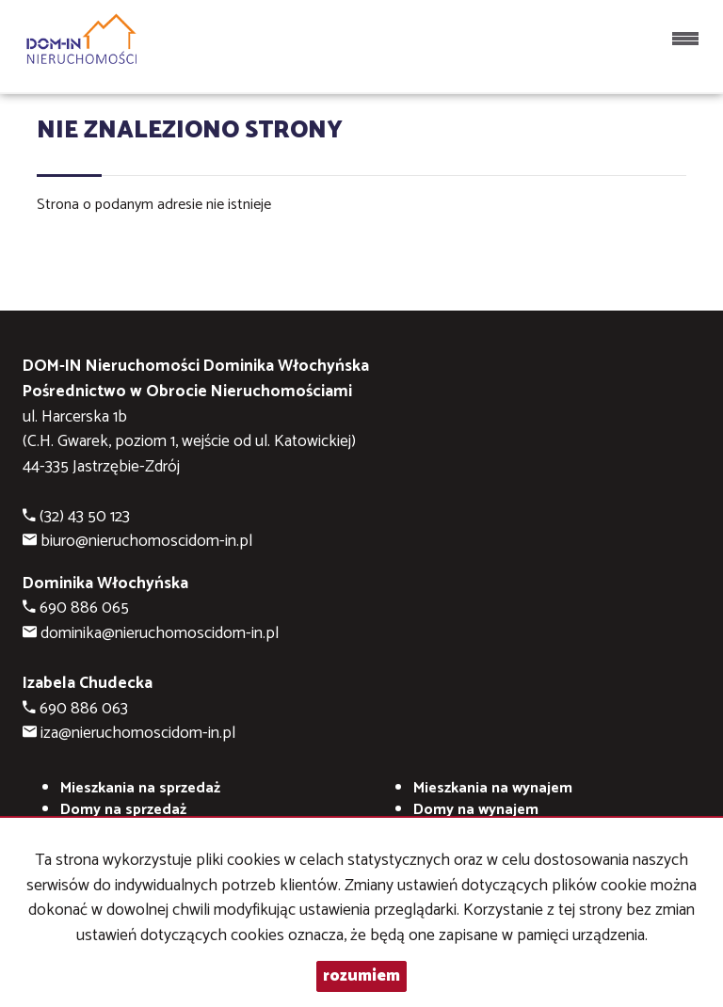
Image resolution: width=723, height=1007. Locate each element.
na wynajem (492, 788)
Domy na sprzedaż (123, 810)
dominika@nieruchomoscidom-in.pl (159, 633)
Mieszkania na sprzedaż (140, 788)
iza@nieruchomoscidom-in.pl (137, 733)
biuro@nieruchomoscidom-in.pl (146, 541)
